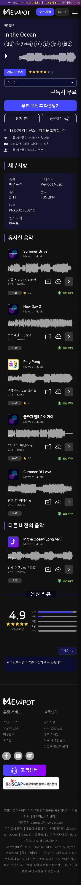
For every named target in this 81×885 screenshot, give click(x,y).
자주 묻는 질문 (53, 728)
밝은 (67, 44)
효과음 (7, 740)
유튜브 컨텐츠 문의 (56, 746)
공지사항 (49, 722)
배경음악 (10, 25)
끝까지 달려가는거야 (38, 417)
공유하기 (59, 119)
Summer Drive (35, 251)
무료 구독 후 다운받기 (40, 106)
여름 (10, 280)
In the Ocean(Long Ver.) (43, 539)
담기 (22, 118)
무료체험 (45, 12)
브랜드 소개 (10, 722)
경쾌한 (32, 280)
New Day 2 (32, 307)
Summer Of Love (37, 472)
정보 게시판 (51, 734)
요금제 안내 (10, 728)
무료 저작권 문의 (54, 740)
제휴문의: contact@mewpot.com (40, 822)
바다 (16, 445)
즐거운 (32, 390)
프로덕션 (13, 335)
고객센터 (24, 770)
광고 (56, 44)
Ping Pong (31, 362)
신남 (9, 44)
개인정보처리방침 (44, 816)
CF (38, 44)
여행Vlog (24, 44)
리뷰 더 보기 (15, 72)
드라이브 (20, 280)
